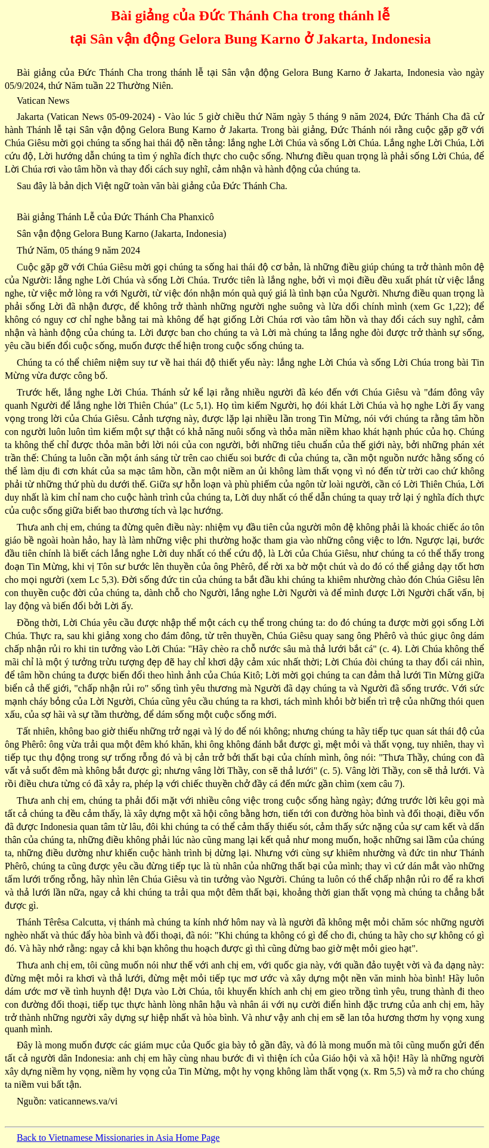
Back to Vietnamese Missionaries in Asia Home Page (118, 1137)
